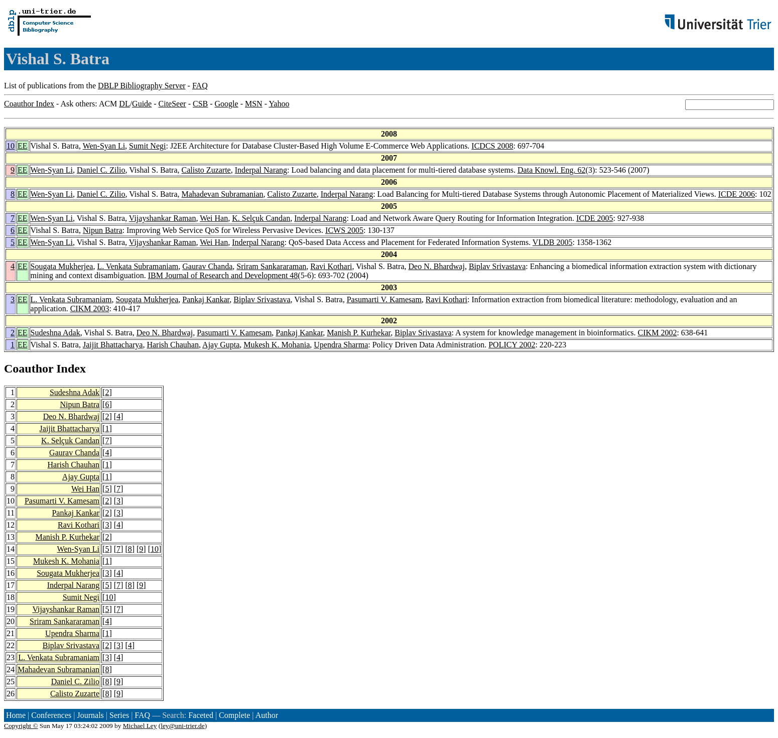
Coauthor (28, 368)
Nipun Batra (102, 230)
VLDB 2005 (553, 242)
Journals (90, 715)
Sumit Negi (147, 146)
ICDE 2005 (594, 218)
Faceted (200, 715)
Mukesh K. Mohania (276, 344)
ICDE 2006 (736, 194)
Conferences (51, 715)
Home (16, 715)
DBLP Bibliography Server (142, 85)
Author (266, 715)
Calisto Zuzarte (206, 170)
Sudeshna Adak (55, 332)
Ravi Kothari (331, 266)
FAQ (200, 85)
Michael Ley (140, 725)
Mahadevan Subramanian (223, 194)
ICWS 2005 (344, 230)
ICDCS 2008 (492, 146)
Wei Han (214, 218)
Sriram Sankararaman (271, 266)
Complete (234, 715)
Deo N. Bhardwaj (437, 266)
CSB (200, 103)
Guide (142, 103)
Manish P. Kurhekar (359, 332)
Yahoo (279, 103)
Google (226, 103)
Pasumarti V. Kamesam (384, 299)
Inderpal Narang (261, 170)
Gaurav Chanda (207, 266)
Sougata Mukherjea (62, 266)
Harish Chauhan (173, 344)
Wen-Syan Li (104, 146)
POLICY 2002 (511, 344)
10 (11, 146)
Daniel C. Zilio (101, 170)
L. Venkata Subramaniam (137, 266)
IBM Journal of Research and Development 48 (223, 275)
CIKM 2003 (89, 308)
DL (124, 103)
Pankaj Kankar (205, 299)
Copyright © (21, 725)
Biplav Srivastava (497, 266)
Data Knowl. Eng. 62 (551, 170)
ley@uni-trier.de (182, 725)
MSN (254, 103)
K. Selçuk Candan (261, 218)
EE (23, 146)
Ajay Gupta (220, 344)
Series (119, 715)
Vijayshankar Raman (162, 218)
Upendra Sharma (341, 344)
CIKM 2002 (657, 332)
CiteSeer (172, 103)
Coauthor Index (29, 103)
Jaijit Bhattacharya (113, 344)
